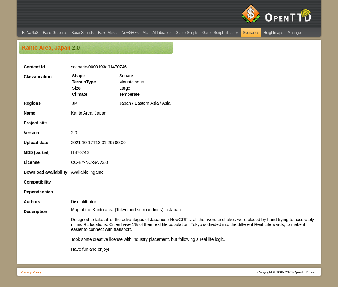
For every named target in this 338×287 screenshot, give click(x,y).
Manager (295, 32)
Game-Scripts (187, 32)
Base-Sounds (83, 32)
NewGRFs (129, 32)
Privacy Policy (31, 272)
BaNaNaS (30, 32)
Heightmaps (273, 32)
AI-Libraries (161, 32)
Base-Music (107, 32)
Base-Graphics (55, 32)
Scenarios (251, 32)
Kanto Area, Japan (46, 48)
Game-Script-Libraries (220, 32)
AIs (145, 32)
